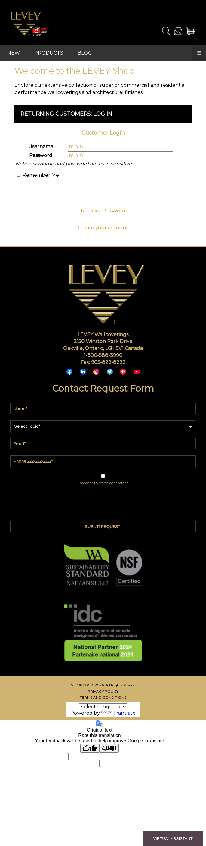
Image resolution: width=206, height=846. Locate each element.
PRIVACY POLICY (103, 691)
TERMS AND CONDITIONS (103, 697)
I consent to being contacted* (103, 483)
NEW (13, 53)
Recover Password (103, 211)
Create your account (103, 228)
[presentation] (103, 195)
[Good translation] (90, 748)
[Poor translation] (109, 748)
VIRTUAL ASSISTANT (173, 838)
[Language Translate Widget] (103, 706)
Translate (118, 713)
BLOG (85, 53)
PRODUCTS (48, 53)
